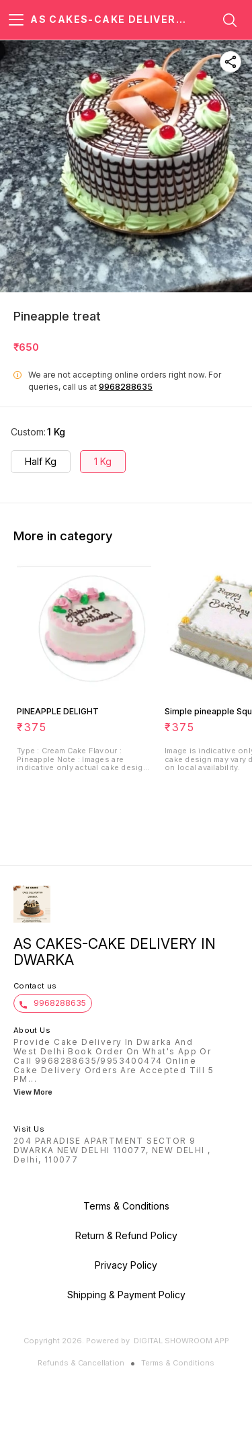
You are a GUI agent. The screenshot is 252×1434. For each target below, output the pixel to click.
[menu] (16, 20)
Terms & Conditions (177, 1362)
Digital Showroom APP (181, 1340)
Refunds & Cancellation (81, 1362)
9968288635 (126, 387)
